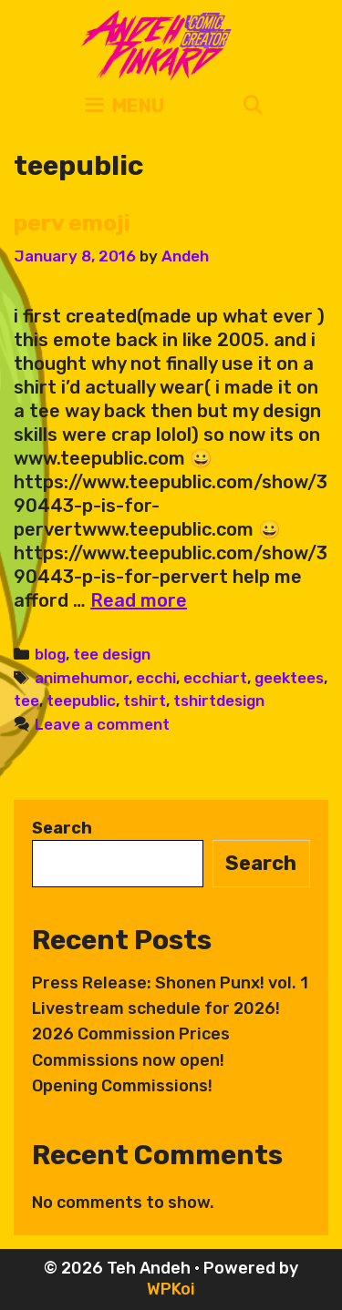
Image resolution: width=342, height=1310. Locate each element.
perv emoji (72, 223)
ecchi (156, 678)
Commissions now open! (128, 1060)
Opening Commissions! (122, 1086)
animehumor (82, 678)
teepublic (81, 700)
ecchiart (215, 678)
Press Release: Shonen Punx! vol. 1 (170, 983)
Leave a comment (102, 724)
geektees (289, 678)
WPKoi (171, 1289)
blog (50, 654)
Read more (138, 600)
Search (62, 828)
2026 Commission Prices (131, 1034)
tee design (111, 654)
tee (26, 700)
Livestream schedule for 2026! (156, 1008)
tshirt (144, 700)
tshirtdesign (218, 700)
